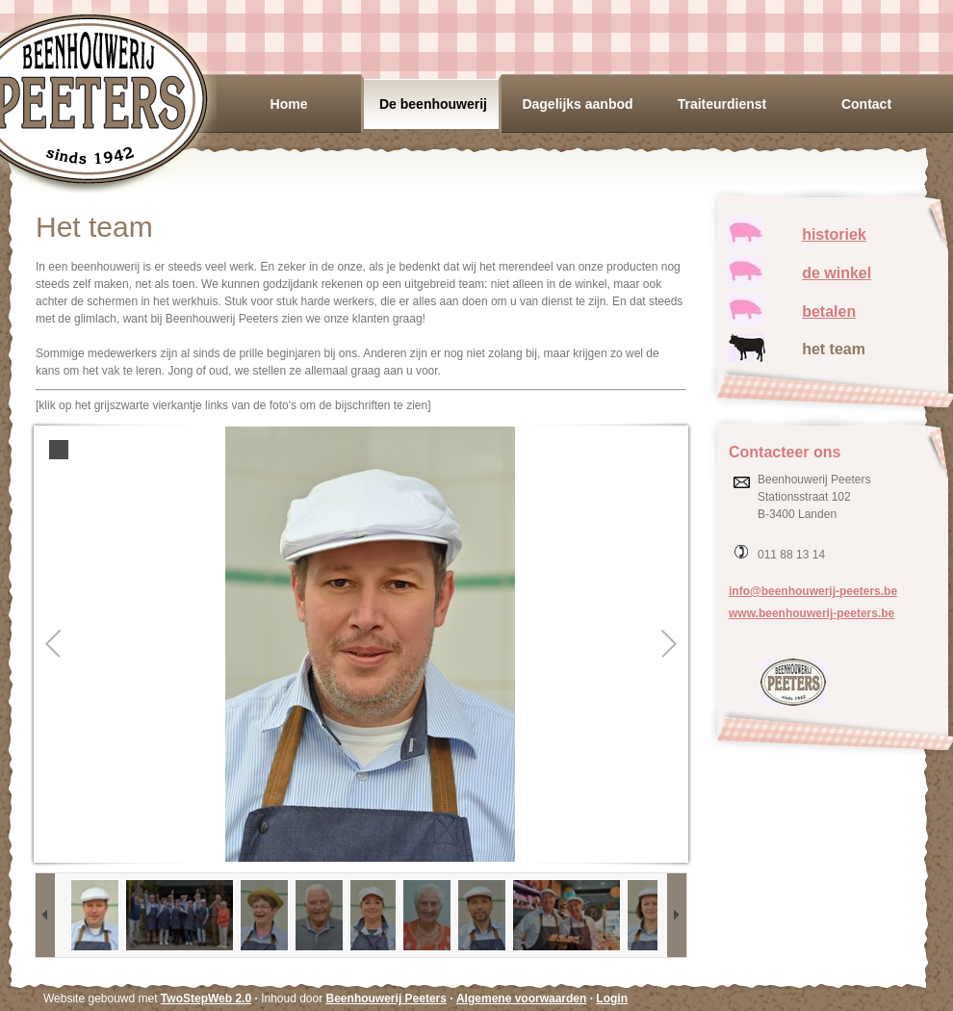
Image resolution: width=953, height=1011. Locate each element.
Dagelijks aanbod (577, 104)
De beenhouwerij (433, 104)
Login (612, 998)
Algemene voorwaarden (521, 998)
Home (289, 104)
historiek (834, 234)
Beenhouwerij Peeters (386, 998)
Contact (866, 104)
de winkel (836, 273)
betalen (829, 311)
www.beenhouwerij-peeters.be (811, 613)
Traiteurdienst (722, 104)
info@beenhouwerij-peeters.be (813, 591)
